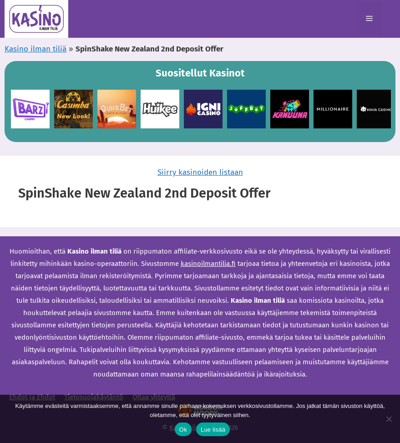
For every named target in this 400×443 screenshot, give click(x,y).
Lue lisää (213, 429)
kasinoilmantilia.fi (208, 264)
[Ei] (388, 418)
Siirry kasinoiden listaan (200, 172)
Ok (183, 429)
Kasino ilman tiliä (35, 49)
